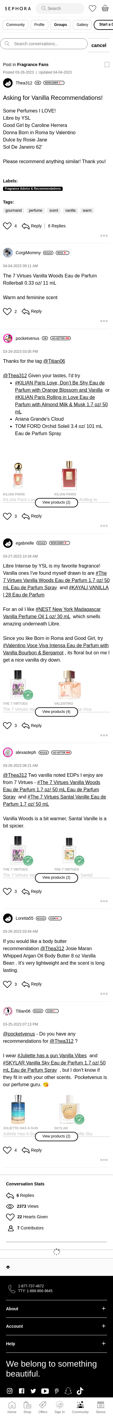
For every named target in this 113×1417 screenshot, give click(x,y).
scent (53, 210)
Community (80, 1412)
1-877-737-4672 (31, 1286)
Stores (100, 1412)
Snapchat (68, 1391)
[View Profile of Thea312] (28, 83)
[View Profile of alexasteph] (32, 752)
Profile (39, 25)
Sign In (60, 1407)
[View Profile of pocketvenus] (32, 338)
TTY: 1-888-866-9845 (35, 1291)
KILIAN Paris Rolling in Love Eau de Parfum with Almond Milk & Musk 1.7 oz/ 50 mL (61, 404)
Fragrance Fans (33, 64)
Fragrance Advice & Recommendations (33, 188)
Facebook (21, 1391)
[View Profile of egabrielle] (31, 543)
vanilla (70, 210)
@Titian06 (54, 361)
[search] (60, 8)
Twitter (33, 1391)
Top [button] (8, 1267)
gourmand (13, 210)
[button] (8, 225)
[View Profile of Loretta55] (31, 918)
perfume (35, 210)
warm (87, 210)
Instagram (10, 1391)
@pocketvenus (19, 1033)
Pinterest (57, 1391)
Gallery (82, 25)
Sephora (18, 8)
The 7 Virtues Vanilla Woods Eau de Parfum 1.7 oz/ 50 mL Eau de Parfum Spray (56, 580)
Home (12, 1412)
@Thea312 (15, 375)
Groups (60, 25)
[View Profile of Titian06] (29, 1011)
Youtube (45, 1391)
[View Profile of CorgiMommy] (34, 252)
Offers (42, 1412)
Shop (27, 1412)
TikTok (80, 1391)
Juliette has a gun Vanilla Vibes (53, 1055)
